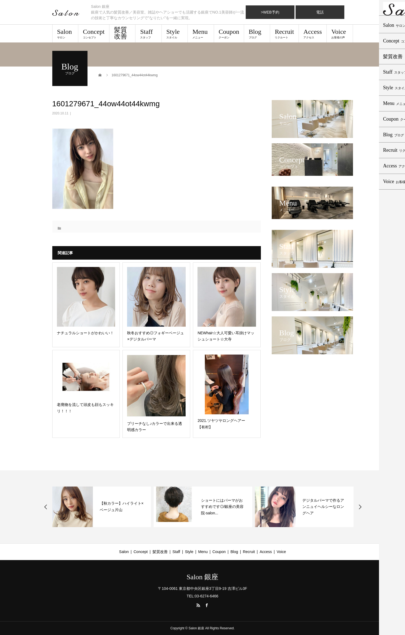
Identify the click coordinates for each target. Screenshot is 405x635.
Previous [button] (45, 507)
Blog (257, 33)
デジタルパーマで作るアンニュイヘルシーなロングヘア (323, 506)
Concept (94, 33)
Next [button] (360, 507)
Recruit (284, 33)
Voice (339, 33)
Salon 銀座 (203, 577)
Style (174, 33)
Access (312, 33)
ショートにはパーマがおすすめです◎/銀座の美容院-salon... (222, 506)
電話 (320, 12)
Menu (200, 33)
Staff (148, 33)
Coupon (229, 33)
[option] (101, 507)
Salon (65, 33)
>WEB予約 (270, 12)
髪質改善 (120, 33)
